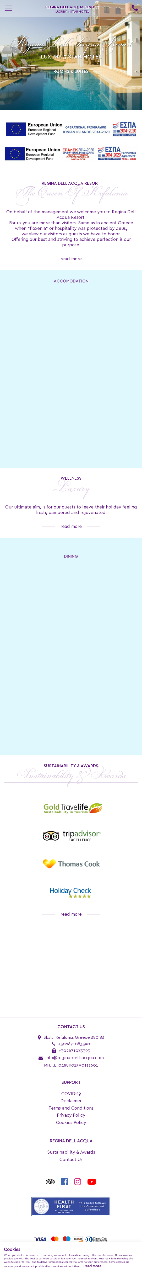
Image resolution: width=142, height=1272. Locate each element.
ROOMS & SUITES (71, 71)
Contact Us (71, 1159)
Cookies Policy (71, 1122)
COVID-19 (71, 1093)
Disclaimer (71, 1101)
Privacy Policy (71, 1115)
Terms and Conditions (71, 1108)
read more (71, 259)
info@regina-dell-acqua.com (74, 1058)
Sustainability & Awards (71, 1152)
